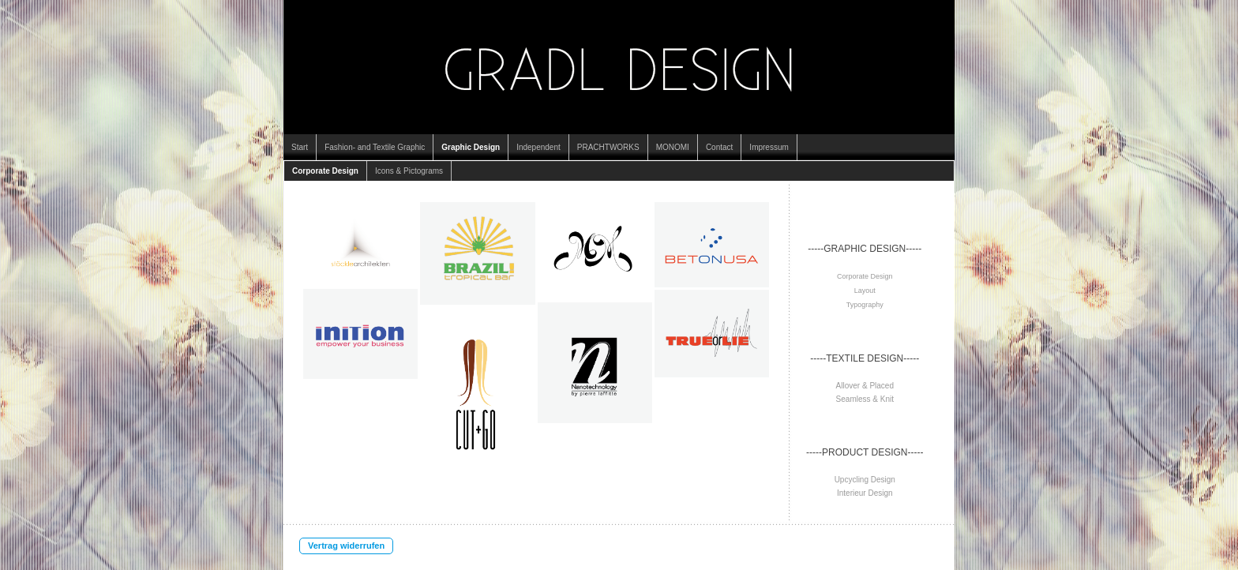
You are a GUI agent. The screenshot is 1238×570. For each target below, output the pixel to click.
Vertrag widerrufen (346, 545)
